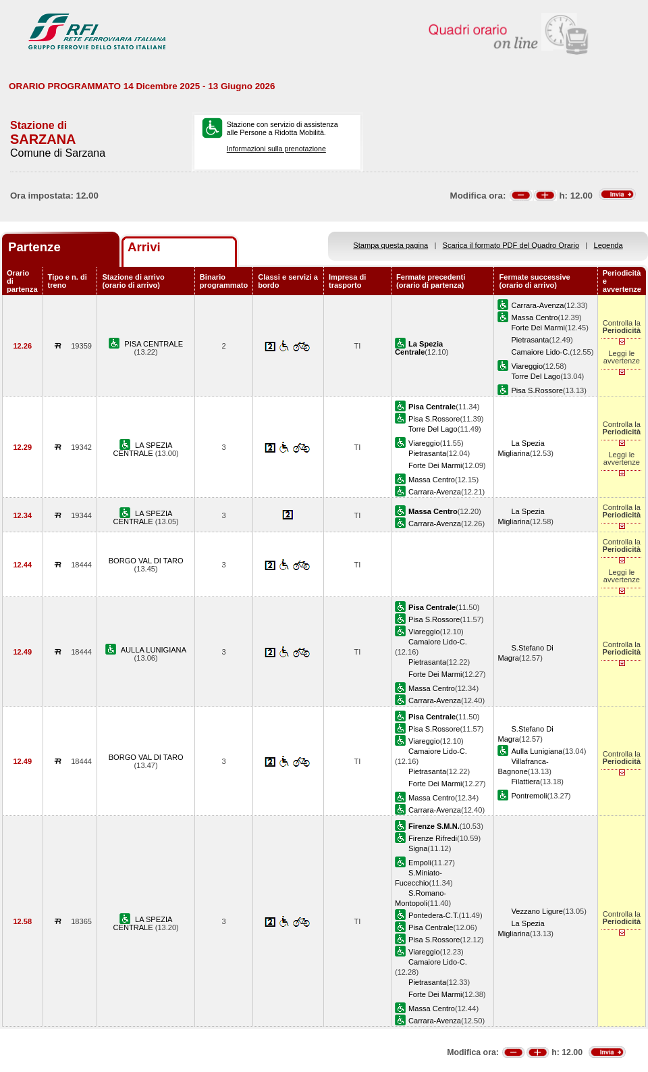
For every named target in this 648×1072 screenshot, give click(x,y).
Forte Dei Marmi (537, 328)
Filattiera (525, 781)
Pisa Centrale (431, 927)
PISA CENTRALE (153, 344)
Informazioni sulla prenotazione (276, 149)
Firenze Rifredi (432, 838)
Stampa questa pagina (390, 245)
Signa (417, 848)
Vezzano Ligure (536, 911)
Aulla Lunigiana (536, 751)
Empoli (419, 863)
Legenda (608, 245)
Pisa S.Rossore (536, 390)
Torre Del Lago (535, 376)
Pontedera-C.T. (433, 915)
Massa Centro (534, 317)
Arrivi (144, 247)
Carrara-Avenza (537, 305)
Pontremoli (529, 796)
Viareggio (527, 366)
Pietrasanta (530, 340)
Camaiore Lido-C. (540, 352)
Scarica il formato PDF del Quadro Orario (511, 245)
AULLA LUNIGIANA (153, 650)
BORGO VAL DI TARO (146, 561)
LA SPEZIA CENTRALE (143, 449)
